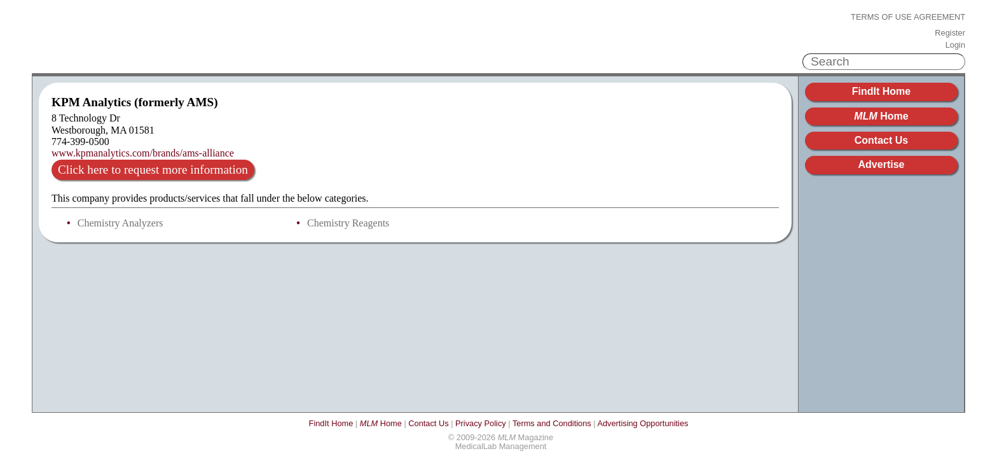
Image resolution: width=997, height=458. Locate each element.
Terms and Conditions (551, 423)
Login (955, 45)
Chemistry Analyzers (120, 223)
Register (950, 33)
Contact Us (881, 140)
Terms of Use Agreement (908, 17)
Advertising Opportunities (642, 423)
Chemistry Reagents (348, 223)
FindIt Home (881, 91)
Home (881, 116)
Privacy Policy (480, 423)
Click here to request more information (153, 169)
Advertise (881, 164)
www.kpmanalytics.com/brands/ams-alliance (143, 153)
